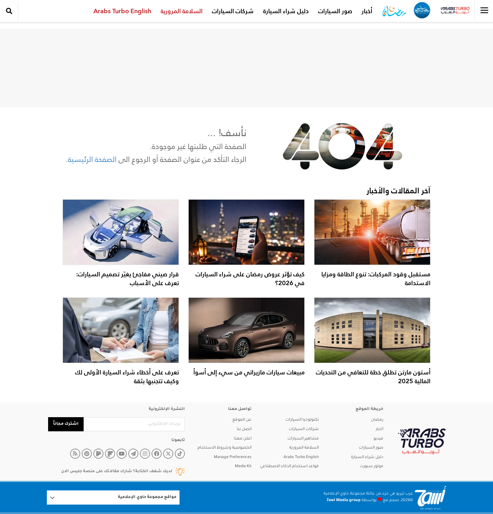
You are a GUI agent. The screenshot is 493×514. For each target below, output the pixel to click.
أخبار (365, 11)
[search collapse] (9, 11)
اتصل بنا (244, 429)
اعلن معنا (243, 439)
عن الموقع (242, 420)
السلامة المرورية (180, 11)
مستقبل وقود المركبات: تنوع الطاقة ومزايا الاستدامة (375, 278)
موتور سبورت (371, 466)
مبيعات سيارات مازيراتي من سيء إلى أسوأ (249, 372)
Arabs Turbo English (121, 11)
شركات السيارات (231, 11)
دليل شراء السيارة (284, 11)
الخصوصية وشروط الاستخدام (224, 448)
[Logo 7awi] (430, 497)
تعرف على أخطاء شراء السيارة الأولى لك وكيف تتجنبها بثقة (127, 376)
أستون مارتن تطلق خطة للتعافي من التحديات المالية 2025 (373, 376)
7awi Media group (344, 500)
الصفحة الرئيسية (92, 159)
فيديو (378, 439)
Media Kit (243, 466)
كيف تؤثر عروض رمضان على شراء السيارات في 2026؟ (250, 278)
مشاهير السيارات (303, 439)
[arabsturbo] (421, 441)
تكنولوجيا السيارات (302, 420)
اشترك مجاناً (66, 424)
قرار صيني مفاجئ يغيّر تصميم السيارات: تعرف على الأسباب (127, 278)
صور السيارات (334, 11)
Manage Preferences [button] (233, 457)
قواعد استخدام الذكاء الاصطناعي (289, 466)
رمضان (377, 420)
